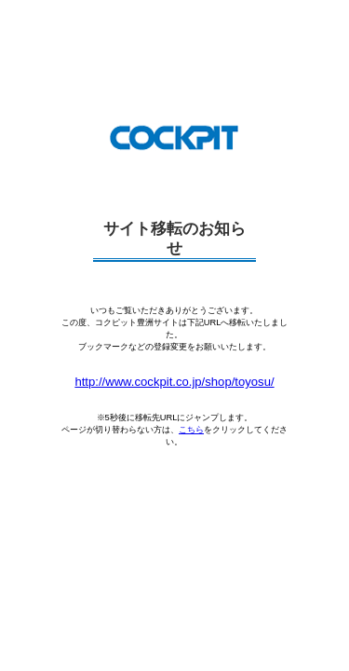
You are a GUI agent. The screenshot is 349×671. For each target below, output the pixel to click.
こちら (191, 429)
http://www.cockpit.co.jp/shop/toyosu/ (174, 382)
